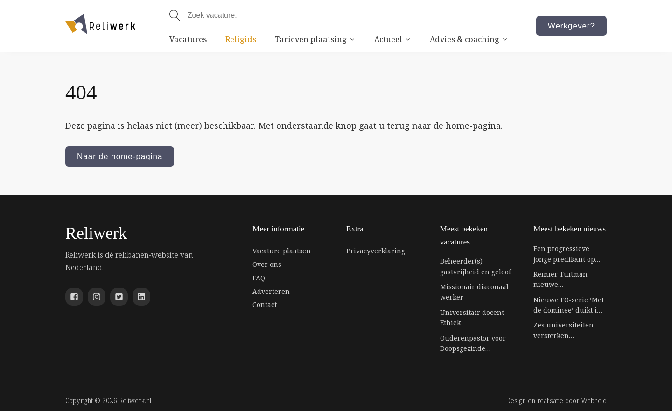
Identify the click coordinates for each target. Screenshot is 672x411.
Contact (264, 304)
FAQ (258, 277)
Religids (240, 39)
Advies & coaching (469, 39)
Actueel (392, 39)
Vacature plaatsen (281, 250)
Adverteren (271, 291)
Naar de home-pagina (119, 156)
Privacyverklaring (375, 250)
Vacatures (188, 39)
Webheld (594, 400)
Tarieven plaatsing (315, 39)
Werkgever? (571, 25)
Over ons (266, 264)
